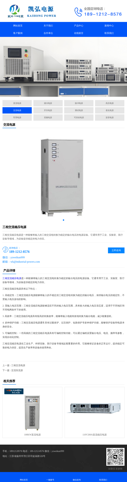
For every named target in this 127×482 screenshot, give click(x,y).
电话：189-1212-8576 (33, 451)
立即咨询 (116, 250)
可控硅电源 (79, 117)
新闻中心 (109, 25)
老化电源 (110, 110)
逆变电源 (110, 117)
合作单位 (48, 33)
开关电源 (48, 110)
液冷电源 (48, 103)
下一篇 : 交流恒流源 (12, 370)
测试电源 (79, 110)
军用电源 (17, 117)
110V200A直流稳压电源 (95, 434)
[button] (62, 93)
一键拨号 (50, 477)
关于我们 (48, 25)
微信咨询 (77, 477)
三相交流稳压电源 (11, 278)
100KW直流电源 (32, 434)
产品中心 (78, 25)
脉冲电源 (79, 103)
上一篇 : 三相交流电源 (13, 365)
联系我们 (109, 33)
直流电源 (17, 103)
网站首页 (17, 25)
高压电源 (110, 103)
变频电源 (48, 117)
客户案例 (17, 33)
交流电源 (17, 110)
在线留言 (78, 33)
